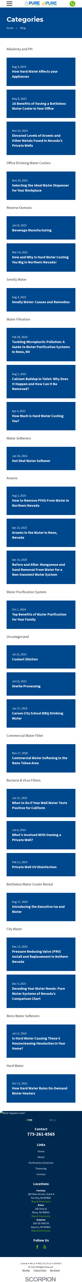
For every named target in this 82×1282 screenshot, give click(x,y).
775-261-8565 (41, 1134)
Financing (41, 1168)
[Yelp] (45, 1247)
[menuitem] (26, 1270)
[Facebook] (37, 1247)
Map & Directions (40, 1201)
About (41, 1157)
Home (41, 1151)
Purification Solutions (41, 1162)
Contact (41, 1174)
